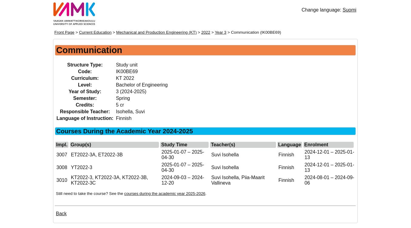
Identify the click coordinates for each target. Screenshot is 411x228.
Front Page (64, 32)
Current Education (95, 32)
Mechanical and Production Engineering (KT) (156, 32)
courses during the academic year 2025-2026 (164, 193)
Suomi (349, 9)
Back (61, 213)
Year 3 (220, 32)
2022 (206, 32)
